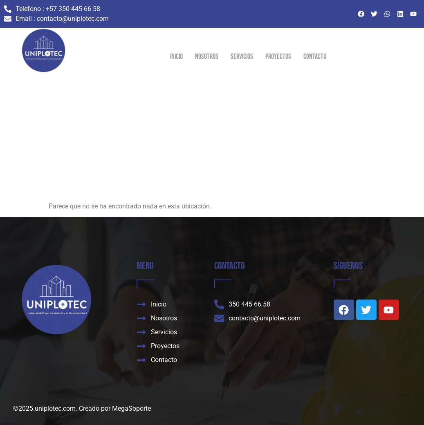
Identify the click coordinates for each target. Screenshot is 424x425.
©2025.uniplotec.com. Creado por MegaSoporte (82, 408)
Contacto (314, 56)
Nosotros (206, 56)
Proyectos (278, 56)
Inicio (176, 56)
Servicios (242, 56)
